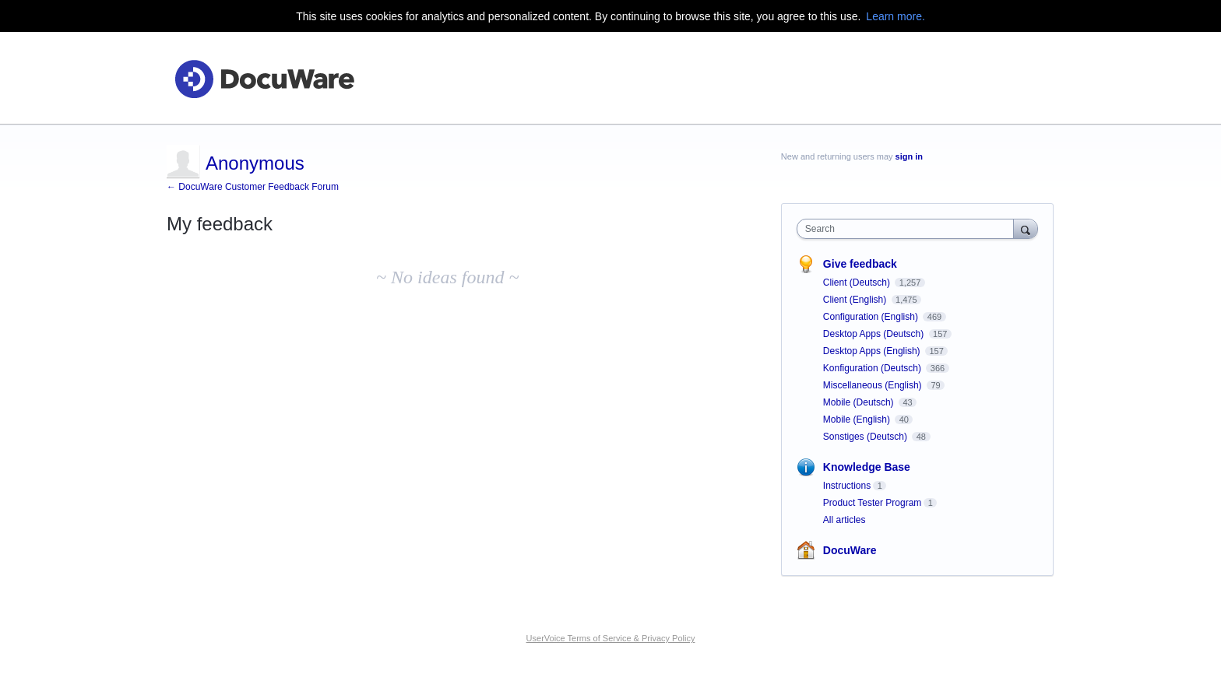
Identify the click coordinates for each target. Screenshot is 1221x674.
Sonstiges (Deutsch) (866, 436)
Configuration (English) (871, 316)
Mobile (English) (857, 419)
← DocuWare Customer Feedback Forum (253, 186)
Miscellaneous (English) (873, 385)
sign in (909, 156)
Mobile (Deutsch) (859, 402)
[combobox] (909, 228)
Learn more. (895, 16)
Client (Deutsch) (857, 282)
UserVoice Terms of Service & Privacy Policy (610, 638)
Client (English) (856, 299)
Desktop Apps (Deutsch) (875, 333)
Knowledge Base (866, 467)
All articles (844, 519)
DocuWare (850, 550)
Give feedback (860, 264)
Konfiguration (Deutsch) (873, 368)
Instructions (847, 485)
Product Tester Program (872, 502)
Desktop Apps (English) (873, 351)
